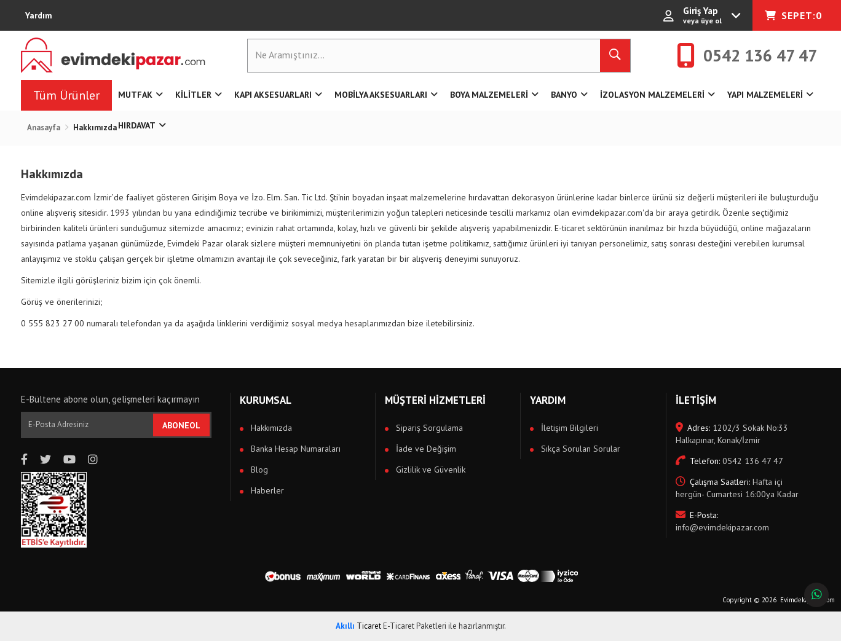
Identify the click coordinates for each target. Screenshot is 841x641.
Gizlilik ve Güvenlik (429, 469)
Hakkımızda (270, 427)
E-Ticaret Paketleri (414, 626)
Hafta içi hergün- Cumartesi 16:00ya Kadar (737, 488)
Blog (258, 469)
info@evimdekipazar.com (722, 521)
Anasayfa (43, 127)
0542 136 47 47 (729, 460)
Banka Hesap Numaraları (294, 448)
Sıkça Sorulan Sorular (579, 448)
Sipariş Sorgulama (428, 427)
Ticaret (358, 626)
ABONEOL (181, 425)
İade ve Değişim (424, 448)
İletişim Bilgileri (568, 427)
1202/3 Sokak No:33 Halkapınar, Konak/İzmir (732, 434)
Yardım (38, 15)
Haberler (266, 490)
